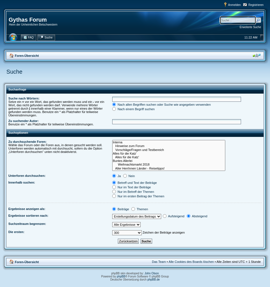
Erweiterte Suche (250, 27)
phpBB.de (153, 279)
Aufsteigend (173, 216)
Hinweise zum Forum (169, 146)
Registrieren (256, 4)
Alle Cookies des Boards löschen (191, 261)
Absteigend (197, 216)
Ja (116, 176)
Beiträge (120, 209)
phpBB (121, 276)
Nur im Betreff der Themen (133, 191)
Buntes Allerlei (169, 161)
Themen (139, 209)
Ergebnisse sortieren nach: (28, 215)
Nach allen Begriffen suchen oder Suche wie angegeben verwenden (161, 104)
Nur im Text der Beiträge (131, 187)
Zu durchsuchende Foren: (27, 141)
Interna (169, 142)
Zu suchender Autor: (23, 121)
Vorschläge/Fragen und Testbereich (169, 150)
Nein (129, 176)
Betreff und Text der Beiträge (134, 182)
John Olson (152, 273)
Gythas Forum (28, 20)
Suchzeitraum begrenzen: (27, 223)
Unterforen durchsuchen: (27, 175)
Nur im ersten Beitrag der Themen (138, 196)
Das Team (159, 261)
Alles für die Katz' (169, 153)
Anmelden (234, 4)
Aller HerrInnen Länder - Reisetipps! (169, 168)
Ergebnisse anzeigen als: (26, 209)
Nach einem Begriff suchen (133, 109)
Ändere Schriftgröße (257, 55)
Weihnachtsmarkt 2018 (169, 164)
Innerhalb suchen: (21, 182)
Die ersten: (16, 232)
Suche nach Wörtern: (24, 98)
